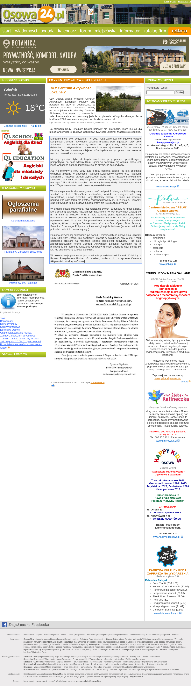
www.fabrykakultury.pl (167, 613)
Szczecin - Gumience (33, 662)
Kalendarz (48, 635)
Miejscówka (80, 635)
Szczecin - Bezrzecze (33, 659)
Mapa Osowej (60, 635)
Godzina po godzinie (15, 125)
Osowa (57, 122)
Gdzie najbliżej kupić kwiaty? (16, 332)
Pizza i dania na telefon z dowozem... (21, 344)
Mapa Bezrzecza (64, 659)
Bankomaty (6, 321)
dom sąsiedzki (68, 122)
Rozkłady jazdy (8, 323)
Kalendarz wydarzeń (109, 657)
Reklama (113, 635)
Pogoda (39, 635)
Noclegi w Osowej (10, 329)
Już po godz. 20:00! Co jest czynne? (20, 341)
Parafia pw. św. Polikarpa (23, 282)
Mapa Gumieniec (64, 662)
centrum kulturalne (85, 122)
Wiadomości (29, 635)
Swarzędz (28, 667)
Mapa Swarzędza (53, 667)
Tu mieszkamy (92, 657)
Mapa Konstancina (64, 664)
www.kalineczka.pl (168, 440)
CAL (108, 122)
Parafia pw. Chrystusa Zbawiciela (23, 251)
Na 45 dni (36, 125)
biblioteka (100, 122)
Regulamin (165, 635)
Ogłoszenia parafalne (23, 220)
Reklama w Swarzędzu (145, 667)
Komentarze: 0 (98, 382)
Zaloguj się (170, 1)
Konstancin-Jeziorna (33, 664)
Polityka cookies (137, 635)
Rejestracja (184, 1)
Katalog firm (102, 635)
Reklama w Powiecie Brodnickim (165, 669)
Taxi (2, 318)
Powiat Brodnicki (31, 669)
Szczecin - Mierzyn (32, 657)
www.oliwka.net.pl (167, 186)
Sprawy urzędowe (10, 326)
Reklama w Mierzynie (151, 657)
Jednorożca (116, 122)
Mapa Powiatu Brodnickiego (65, 669)
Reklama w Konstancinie (157, 664)
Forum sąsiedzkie (77, 657)
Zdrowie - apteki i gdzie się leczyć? (19, 338)
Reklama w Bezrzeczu (135, 659)
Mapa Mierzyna (61, 657)
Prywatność (123, 635)
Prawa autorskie (152, 635)
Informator (91, 635)
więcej (5, 347)
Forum (71, 635)
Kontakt (175, 635)
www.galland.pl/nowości (167, 378)
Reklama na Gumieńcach (156, 662)
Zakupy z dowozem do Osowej (17, 335)
